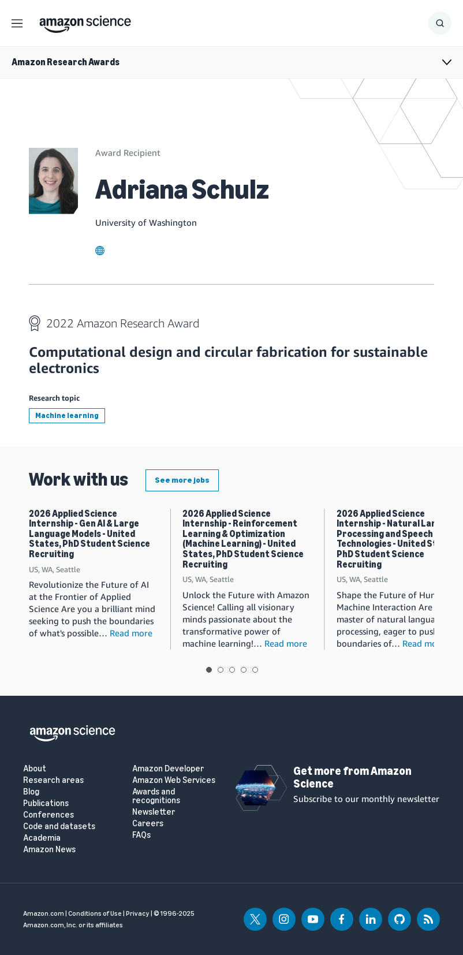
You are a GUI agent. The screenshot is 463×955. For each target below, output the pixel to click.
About (34, 768)
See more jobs (182, 480)
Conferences (48, 815)
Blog (31, 792)
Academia (42, 838)
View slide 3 (232, 670)
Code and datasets (59, 826)
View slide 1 (209, 670)
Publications (46, 803)
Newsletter (153, 812)
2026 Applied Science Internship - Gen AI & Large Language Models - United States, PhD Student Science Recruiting (89, 533)
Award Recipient (127, 152)
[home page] (85, 21)
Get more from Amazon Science (352, 777)
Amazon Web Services (173, 780)
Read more (131, 633)
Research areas (53, 780)
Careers (147, 823)
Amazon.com (43, 913)
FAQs (141, 835)
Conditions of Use (95, 913)
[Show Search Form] (439, 23)
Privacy (138, 913)
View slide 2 (220, 670)
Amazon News (49, 849)
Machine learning (67, 415)
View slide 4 (244, 670)
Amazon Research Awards (66, 62)
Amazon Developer (168, 768)
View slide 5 (255, 670)
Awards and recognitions (156, 796)
